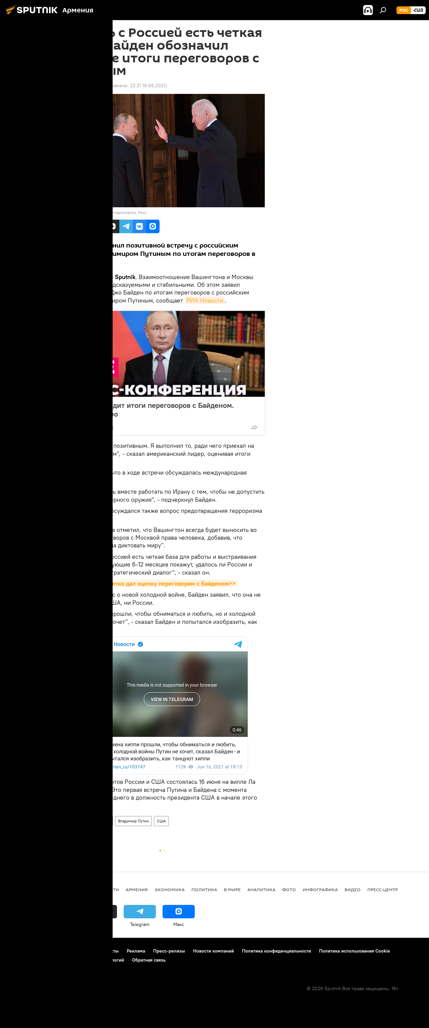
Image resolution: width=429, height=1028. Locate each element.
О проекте (18, 951)
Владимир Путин (133, 820)
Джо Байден (98, 820)
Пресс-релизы (169, 951)
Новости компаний (213, 951)
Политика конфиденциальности (276, 951)
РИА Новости (204, 300)
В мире (73, 820)
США (161, 820)
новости (108, 889)
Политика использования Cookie (354, 951)
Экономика (170, 889)
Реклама (136, 951)
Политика (204, 889)
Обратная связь (149, 960)
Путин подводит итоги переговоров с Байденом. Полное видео (152, 409)
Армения (137, 889)
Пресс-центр (382, 889)
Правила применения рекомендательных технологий (65, 960)
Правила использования (64, 951)
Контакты (108, 951)
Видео (353, 889)
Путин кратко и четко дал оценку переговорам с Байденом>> (150, 583)
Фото (289, 889)
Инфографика (320, 889)
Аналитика (261, 889)
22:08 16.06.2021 (82, 86)
